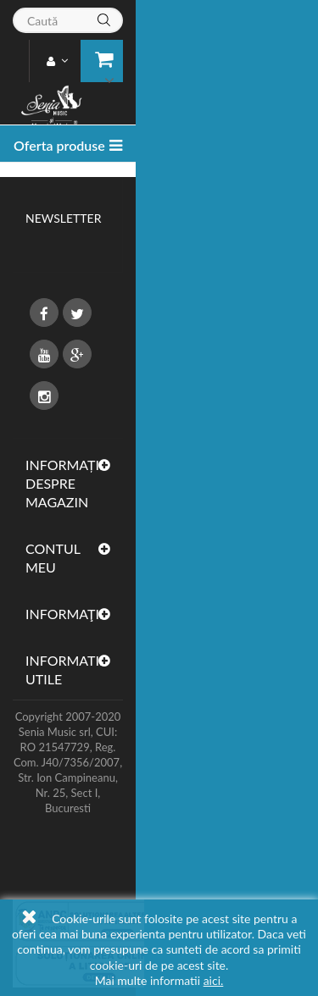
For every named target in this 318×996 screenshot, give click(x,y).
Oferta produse (59, 145)
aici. (214, 980)
